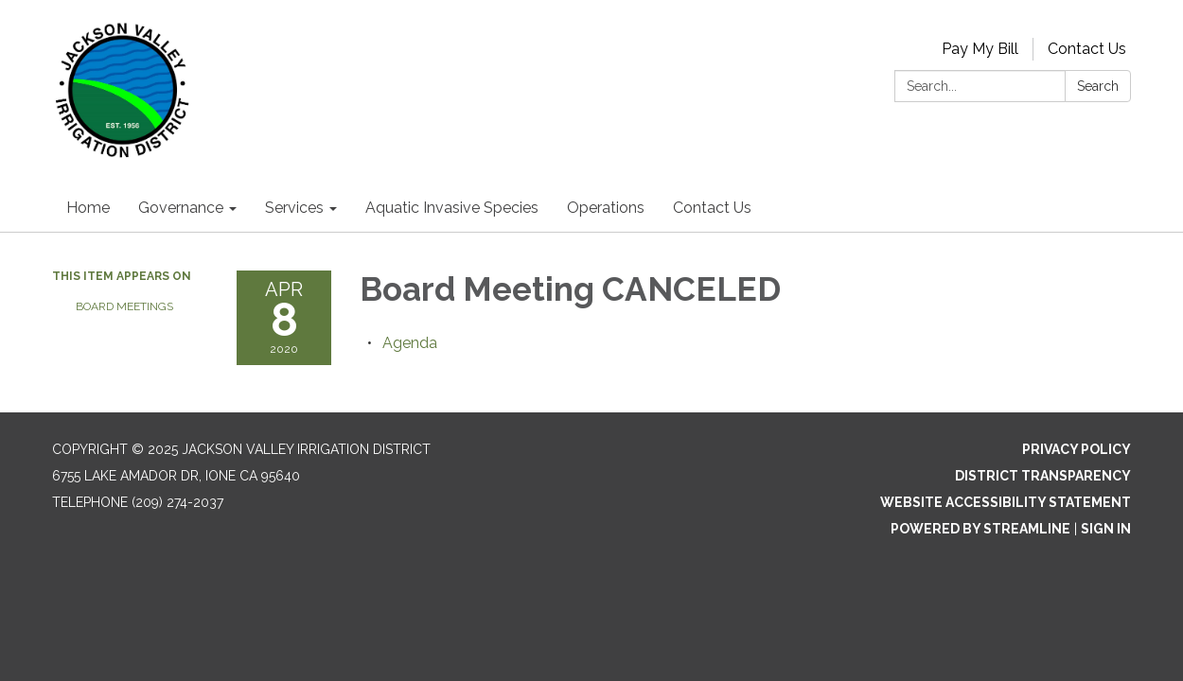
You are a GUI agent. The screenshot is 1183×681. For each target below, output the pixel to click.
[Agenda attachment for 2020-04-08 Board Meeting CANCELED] (409, 343)
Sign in (1106, 528)
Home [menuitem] (88, 208)
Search (1098, 86)
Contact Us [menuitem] (712, 208)
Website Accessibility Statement (1005, 502)
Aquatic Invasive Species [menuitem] (452, 208)
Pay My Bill (980, 49)
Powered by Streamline (980, 528)
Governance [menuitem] (180, 208)
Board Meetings (124, 306)
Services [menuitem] (294, 208)
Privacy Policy (1076, 449)
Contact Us (1087, 49)
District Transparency (1043, 475)
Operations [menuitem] (605, 208)
